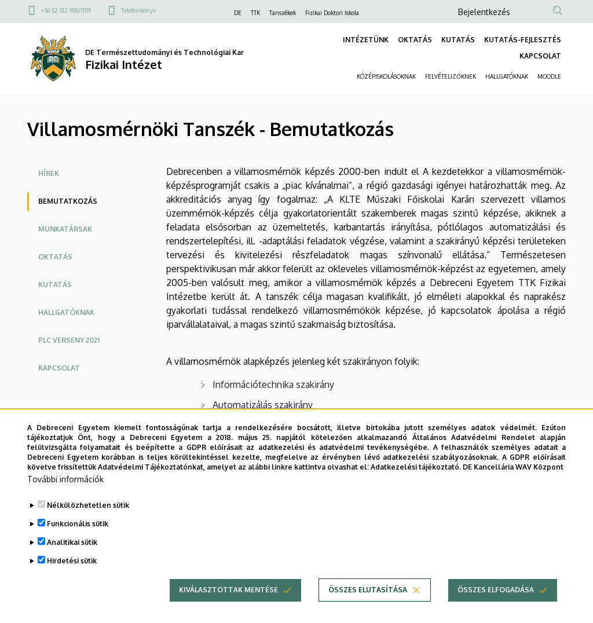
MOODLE (549, 76)
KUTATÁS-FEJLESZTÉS (522, 39)
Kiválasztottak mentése (228, 606)
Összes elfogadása (495, 606)
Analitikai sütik (72, 559)
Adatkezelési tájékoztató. (416, 483)
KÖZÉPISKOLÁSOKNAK (386, 76)
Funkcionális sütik (77, 540)
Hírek (48, 173)
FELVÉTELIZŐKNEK (450, 76)
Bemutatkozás (67, 201)
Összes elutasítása (367, 606)
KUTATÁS (458, 39)
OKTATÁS (415, 39)
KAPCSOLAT (540, 56)
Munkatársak (65, 229)
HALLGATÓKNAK (506, 76)
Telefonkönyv (138, 10)
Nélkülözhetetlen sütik (88, 522)
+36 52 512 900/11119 (66, 10)
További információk (65, 496)
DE (237, 12)
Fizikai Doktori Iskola (332, 12)
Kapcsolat (59, 368)
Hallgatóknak (66, 312)
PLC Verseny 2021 (69, 340)
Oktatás (55, 256)
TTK (255, 12)
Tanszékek (282, 12)
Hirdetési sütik (72, 577)
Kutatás (55, 284)
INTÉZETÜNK (366, 39)
